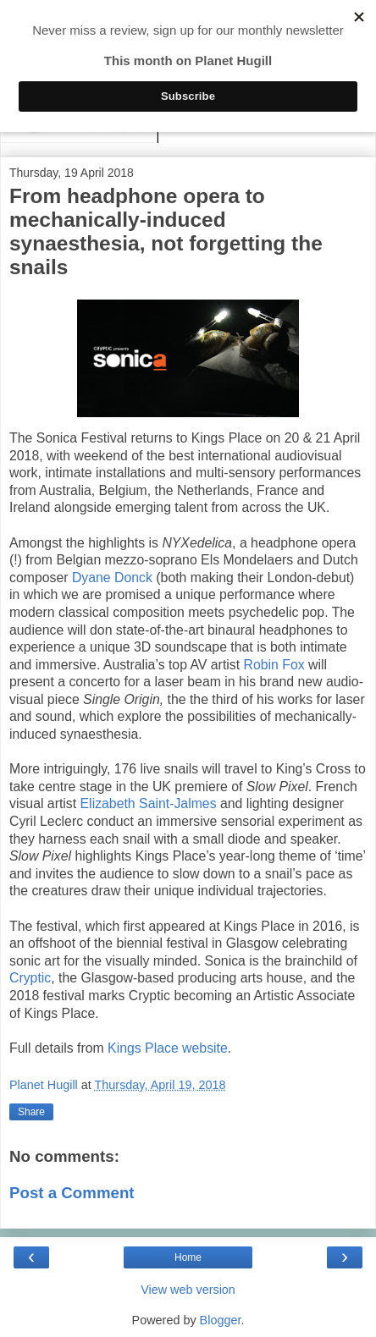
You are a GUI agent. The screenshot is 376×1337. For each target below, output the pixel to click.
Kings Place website (168, 1048)
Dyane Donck (112, 577)
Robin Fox (274, 664)
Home (188, 1257)
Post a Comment (72, 1193)
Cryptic (30, 978)
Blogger (220, 1320)
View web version (188, 1289)
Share (31, 1112)
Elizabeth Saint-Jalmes (148, 803)
